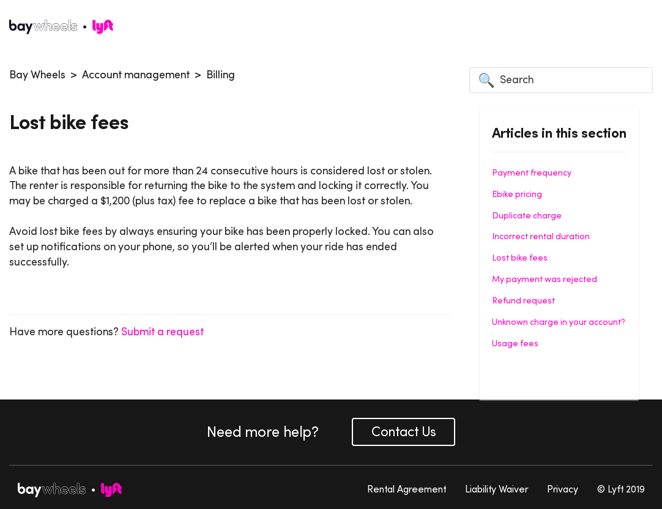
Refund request (523, 300)
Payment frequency (531, 172)
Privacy (562, 489)
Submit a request (162, 331)
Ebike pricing (517, 193)
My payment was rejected (544, 278)
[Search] (561, 80)
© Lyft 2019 (621, 489)
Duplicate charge (527, 215)
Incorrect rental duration (541, 236)
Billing (220, 74)
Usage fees (515, 343)
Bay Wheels (37, 74)
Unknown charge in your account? (558, 321)
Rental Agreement (406, 489)
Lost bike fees (520, 257)
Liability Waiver (496, 489)
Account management (136, 74)
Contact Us (403, 431)
